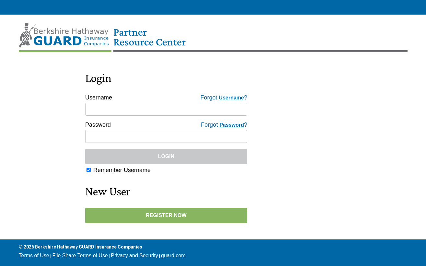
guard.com (173, 255)
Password (98, 124)
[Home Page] (117, 32)
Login (166, 156)
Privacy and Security (134, 255)
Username (98, 97)
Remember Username (122, 170)
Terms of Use (34, 255)
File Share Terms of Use (80, 255)
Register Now (166, 215)
